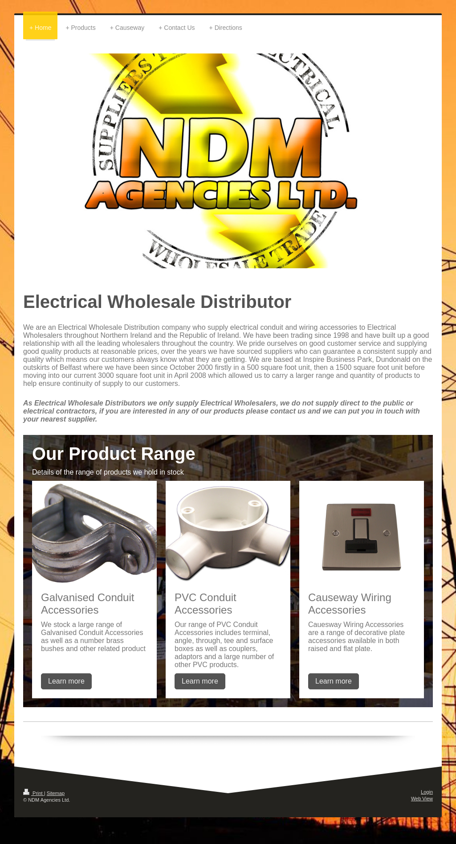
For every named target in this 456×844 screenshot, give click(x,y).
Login (427, 792)
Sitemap (56, 793)
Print (33, 793)
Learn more (66, 681)
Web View (422, 798)
